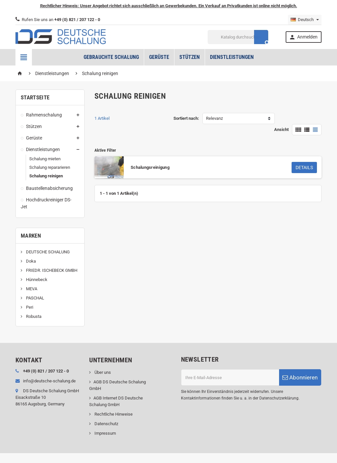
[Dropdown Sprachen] (305, 20)
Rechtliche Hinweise (113, 414)
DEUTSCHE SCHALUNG (47, 251)
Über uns (102, 372)
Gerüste (159, 57)
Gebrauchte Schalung (111, 57)
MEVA (31, 288)
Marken (31, 235)
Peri (29, 307)
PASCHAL (34, 298)
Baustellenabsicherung (49, 188)
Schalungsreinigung (150, 167)
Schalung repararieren (49, 167)
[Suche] (238, 37)
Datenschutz (105, 423)
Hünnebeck (36, 279)
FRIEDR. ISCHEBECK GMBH (51, 270)
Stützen (189, 57)
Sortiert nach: (186, 118)
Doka (30, 261)
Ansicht (281, 129)
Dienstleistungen (232, 57)
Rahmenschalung (44, 114)
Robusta (33, 316)
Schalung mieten (45, 158)
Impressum (104, 433)
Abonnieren (300, 377)
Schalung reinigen (46, 175)
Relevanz (214, 118)
